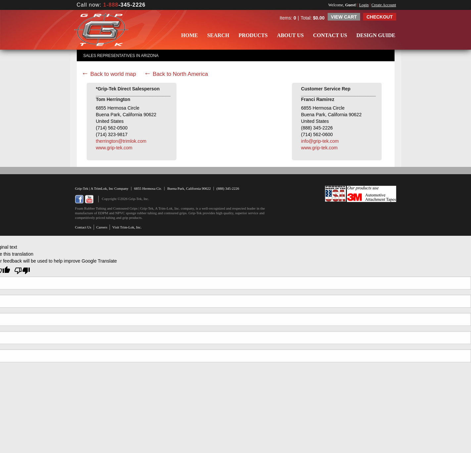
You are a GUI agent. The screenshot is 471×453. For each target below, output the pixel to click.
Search (218, 35)
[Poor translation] (22, 271)
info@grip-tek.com (320, 141)
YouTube (89, 199)
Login (364, 5)
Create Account (383, 5)
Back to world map (113, 74)
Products (253, 35)
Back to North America (180, 74)
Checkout (379, 17)
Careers (102, 227)
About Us (290, 35)
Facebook (79, 199)
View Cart (344, 17)
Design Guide (376, 35)
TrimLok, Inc (104, 188)
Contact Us (330, 35)
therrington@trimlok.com (121, 141)
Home (189, 35)
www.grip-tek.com (114, 147)
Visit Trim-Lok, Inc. (127, 227)
